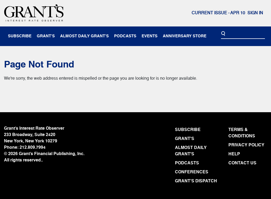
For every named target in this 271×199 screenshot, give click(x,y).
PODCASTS (187, 163)
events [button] (149, 36)
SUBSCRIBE (188, 130)
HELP (234, 154)
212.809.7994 (33, 148)
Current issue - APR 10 (218, 13)
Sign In (255, 13)
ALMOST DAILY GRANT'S (191, 151)
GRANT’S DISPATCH (196, 181)
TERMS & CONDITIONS (241, 133)
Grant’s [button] (46, 36)
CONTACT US (242, 163)
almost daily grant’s (84, 36)
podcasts (125, 36)
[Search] (243, 34)
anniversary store (184, 36)
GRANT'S (184, 139)
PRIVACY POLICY (246, 145)
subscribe (19, 36)
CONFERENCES (191, 172)
